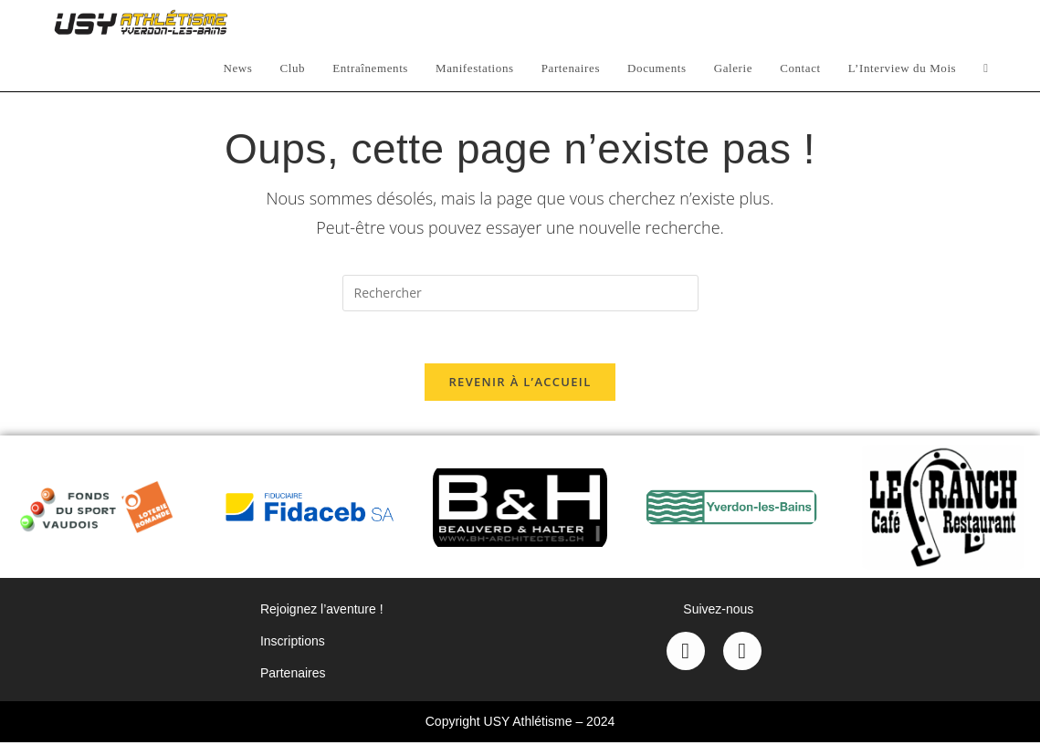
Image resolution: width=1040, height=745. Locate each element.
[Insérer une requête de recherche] (520, 293)
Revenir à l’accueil (519, 384)
